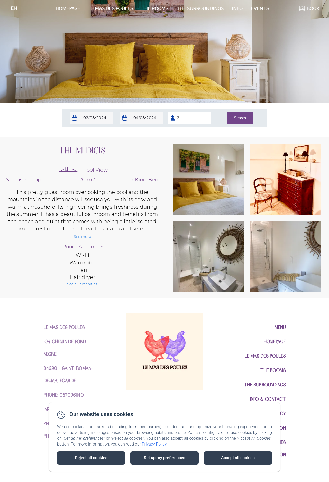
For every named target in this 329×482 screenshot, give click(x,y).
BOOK (313, 8)
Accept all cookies (238, 457)
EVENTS (260, 8)
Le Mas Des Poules (110, 8)
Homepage (68, 8)
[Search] (240, 118)
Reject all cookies (91, 457)
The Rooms (154, 8)
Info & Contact (268, 399)
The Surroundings (200, 8)
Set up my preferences (164, 457)
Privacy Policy (154, 444)
